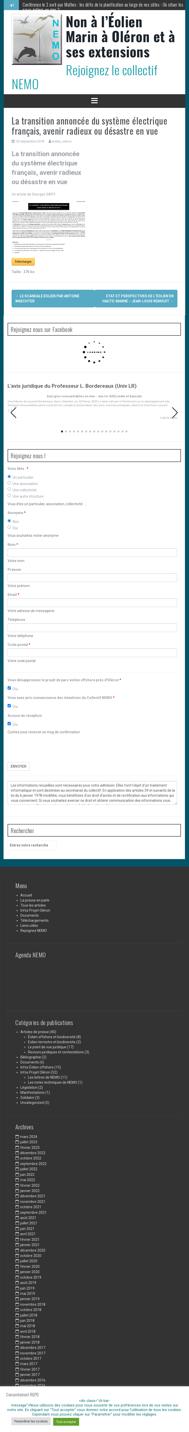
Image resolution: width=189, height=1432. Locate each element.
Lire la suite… (170, 418)
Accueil (26, 895)
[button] (175, 412)
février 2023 (30, 1148)
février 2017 (30, 1369)
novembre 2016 (32, 1386)
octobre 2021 (30, 1207)
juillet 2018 (28, 1315)
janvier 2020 (30, 1272)
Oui (13, 527)
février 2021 (30, 1239)
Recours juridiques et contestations (56, 1052)
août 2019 (28, 1283)
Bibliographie (30, 1057)
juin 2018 (27, 1321)
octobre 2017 (30, 1358)
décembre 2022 (32, 1153)
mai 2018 (27, 1326)
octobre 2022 (30, 1158)
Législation (29, 1087)
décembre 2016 (32, 1380)
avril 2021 (28, 1234)
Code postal (19, 645)
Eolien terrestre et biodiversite (52, 1042)
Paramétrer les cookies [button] (31, 1421)
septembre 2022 (33, 1164)
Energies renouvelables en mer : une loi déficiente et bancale (94, 396)
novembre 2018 (32, 1304)
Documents (29, 915)
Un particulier (21, 477)
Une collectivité (22, 490)
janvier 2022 (30, 1191)
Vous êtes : (18, 469)
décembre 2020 (32, 1250)
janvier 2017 (30, 1375)
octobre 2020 (30, 1256)
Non (13, 521)
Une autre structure (26, 496)
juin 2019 (27, 1288)
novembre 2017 (32, 1353)
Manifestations (32, 1092)
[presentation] (46, 748)
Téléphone (16, 620)
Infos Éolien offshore (37, 1067)
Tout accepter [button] (66, 1422)
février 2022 (30, 1185)
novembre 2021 (32, 1202)
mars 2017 (28, 1364)
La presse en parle (34, 900)
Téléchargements (34, 920)
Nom (13, 545)
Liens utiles (29, 926)
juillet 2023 (28, 1142)
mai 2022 (27, 1180)
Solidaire (27, 1098)
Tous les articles (33, 905)
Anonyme (17, 513)
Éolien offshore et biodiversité (52, 1037)
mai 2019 (27, 1294)
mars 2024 (28, 1137)
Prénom (14, 570)
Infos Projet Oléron (35, 910)
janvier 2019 (30, 1299)
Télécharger (23, 261)
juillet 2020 (28, 1261)
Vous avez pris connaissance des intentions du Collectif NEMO (61, 698)
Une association (23, 483)
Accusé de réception (25, 716)
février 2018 (30, 1337)
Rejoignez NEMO (33, 931)
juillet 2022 (28, 1169)
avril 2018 (28, 1331)
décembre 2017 (32, 1348)
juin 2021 (27, 1229)
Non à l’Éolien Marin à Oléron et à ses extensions (120, 36)
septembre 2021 (33, 1212)
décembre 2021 (32, 1196)
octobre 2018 (30, 1310)
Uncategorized (32, 1103)
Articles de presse (34, 1032)
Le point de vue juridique (47, 1047)
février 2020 (30, 1267)
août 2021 (28, 1218)
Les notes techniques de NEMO (52, 1082)
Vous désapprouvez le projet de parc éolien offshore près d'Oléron (64, 680)
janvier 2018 (30, 1342)
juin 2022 (27, 1175)
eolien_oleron (62, 141)
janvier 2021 (30, 1245)
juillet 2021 (28, 1223)
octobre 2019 (30, 1277)
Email (13, 595)
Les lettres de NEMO (44, 1077)
